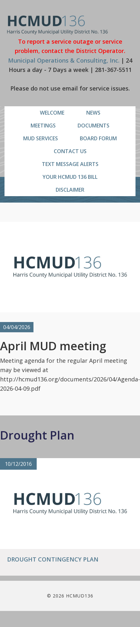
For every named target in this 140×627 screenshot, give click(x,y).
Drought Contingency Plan (52, 559)
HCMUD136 (57, 25)
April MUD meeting (53, 346)
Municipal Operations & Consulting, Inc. (63, 60)
